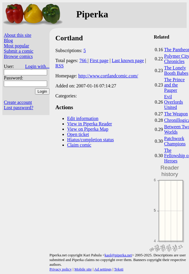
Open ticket (78, 134)
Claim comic (79, 144)
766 (83, 60)
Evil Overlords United (173, 102)
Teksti (119, 269)
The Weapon (176, 113)
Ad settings (103, 269)
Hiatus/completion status (90, 139)
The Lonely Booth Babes (176, 70)
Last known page (128, 60)
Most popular (16, 45)
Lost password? (18, 107)
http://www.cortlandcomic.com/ (108, 75)
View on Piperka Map (87, 129)
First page (99, 60)
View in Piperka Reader (89, 123)
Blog (8, 40)
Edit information (82, 118)
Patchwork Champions (175, 141)
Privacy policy (60, 269)
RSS (59, 65)
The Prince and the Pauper (174, 85)
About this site (17, 35)
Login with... (37, 66)
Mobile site (83, 269)
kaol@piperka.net (118, 255)
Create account (18, 102)
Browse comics (18, 56)
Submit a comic (18, 51)
